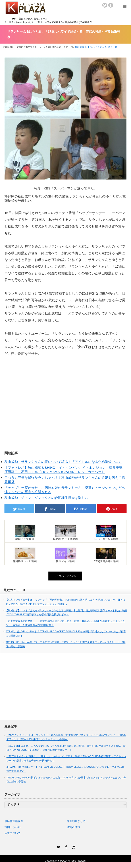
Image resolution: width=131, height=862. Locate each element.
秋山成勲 (79, 47)
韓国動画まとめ (76, 821)
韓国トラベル (12, 827)
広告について (12, 833)
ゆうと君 (112, 47)
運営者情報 (73, 827)
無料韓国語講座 (13, 821)
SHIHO (88, 47)
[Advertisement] (65, 399)
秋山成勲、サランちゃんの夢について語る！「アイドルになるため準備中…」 (63, 462)
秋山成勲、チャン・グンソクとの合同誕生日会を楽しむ (46, 498)
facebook (110, 5)
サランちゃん (100, 47)
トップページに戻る (65, 576)
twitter (104, 5)
